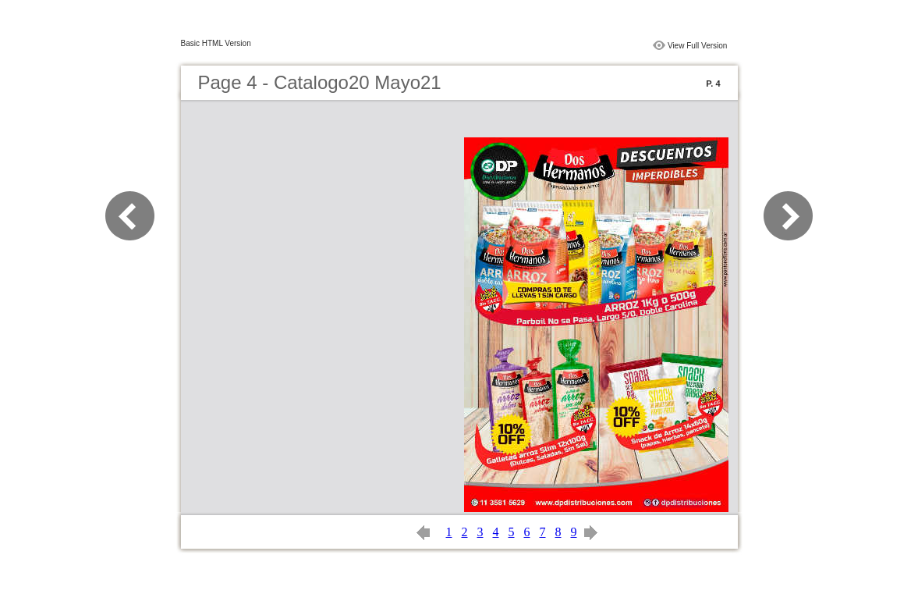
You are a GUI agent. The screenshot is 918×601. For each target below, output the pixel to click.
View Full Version (698, 45)
